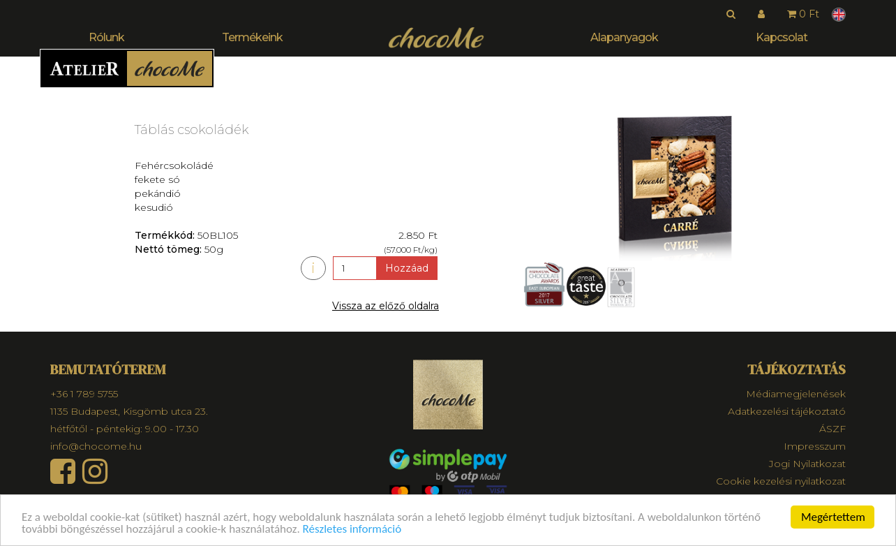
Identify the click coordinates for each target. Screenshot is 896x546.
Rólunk (106, 37)
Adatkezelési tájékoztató (787, 411)
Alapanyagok (624, 37)
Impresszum (815, 446)
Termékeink (252, 37)
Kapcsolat (781, 37)
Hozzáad (406, 268)
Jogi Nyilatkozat (807, 463)
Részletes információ (352, 529)
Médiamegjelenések (796, 394)
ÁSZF (832, 428)
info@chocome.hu (96, 446)
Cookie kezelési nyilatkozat (781, 481)
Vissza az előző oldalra (385, 306)
